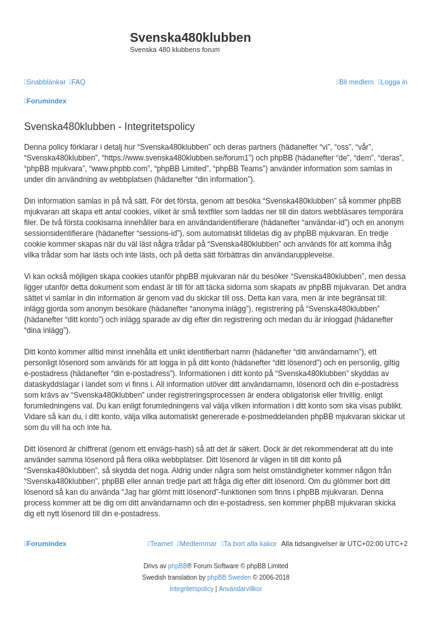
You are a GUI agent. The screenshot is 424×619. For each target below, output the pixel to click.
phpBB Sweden (229, 577)
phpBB (177, 566)
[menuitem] (77, 81)
